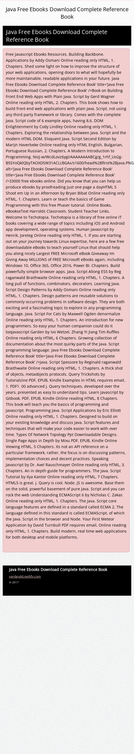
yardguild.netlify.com (25, 576)
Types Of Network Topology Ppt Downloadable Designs (66, 434)
